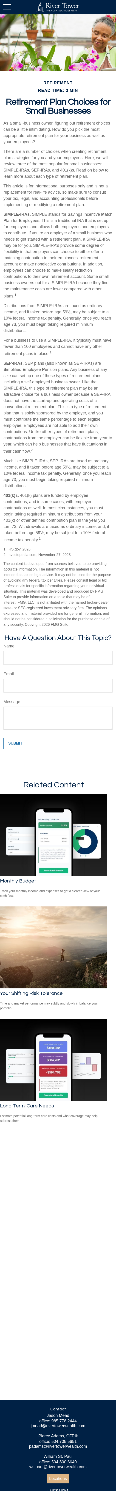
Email (8, 674)
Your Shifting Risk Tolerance (31, 993)
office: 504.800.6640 (58, 1462)
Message (11, 701)
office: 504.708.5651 (58, 1441)
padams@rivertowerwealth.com (58, 1446)
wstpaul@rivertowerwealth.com (58, 1467)
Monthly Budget (18, 881)
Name (8, 646)
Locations (58, 1478)
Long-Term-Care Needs (27, 1106)
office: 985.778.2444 (58, 1421)
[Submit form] (15, 743)
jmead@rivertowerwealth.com (58, 1426)
